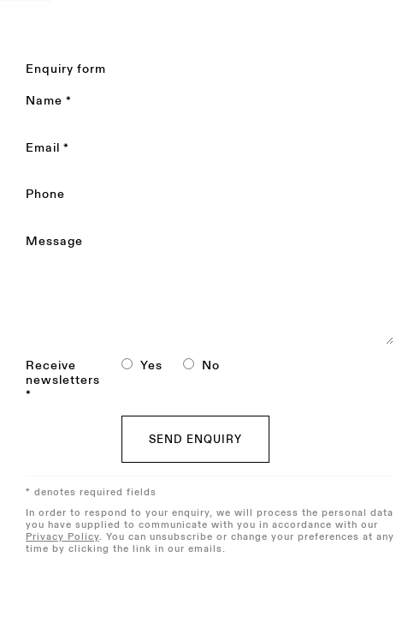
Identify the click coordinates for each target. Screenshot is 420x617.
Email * (47, 148)
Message (54, 241)
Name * (49, 101)
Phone (45, 194)
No (211, 365)
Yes (151, 365)
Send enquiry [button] (195, 439)
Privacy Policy (62, 536)
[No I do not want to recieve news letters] (188, 363)
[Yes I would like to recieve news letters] (127, 363)
